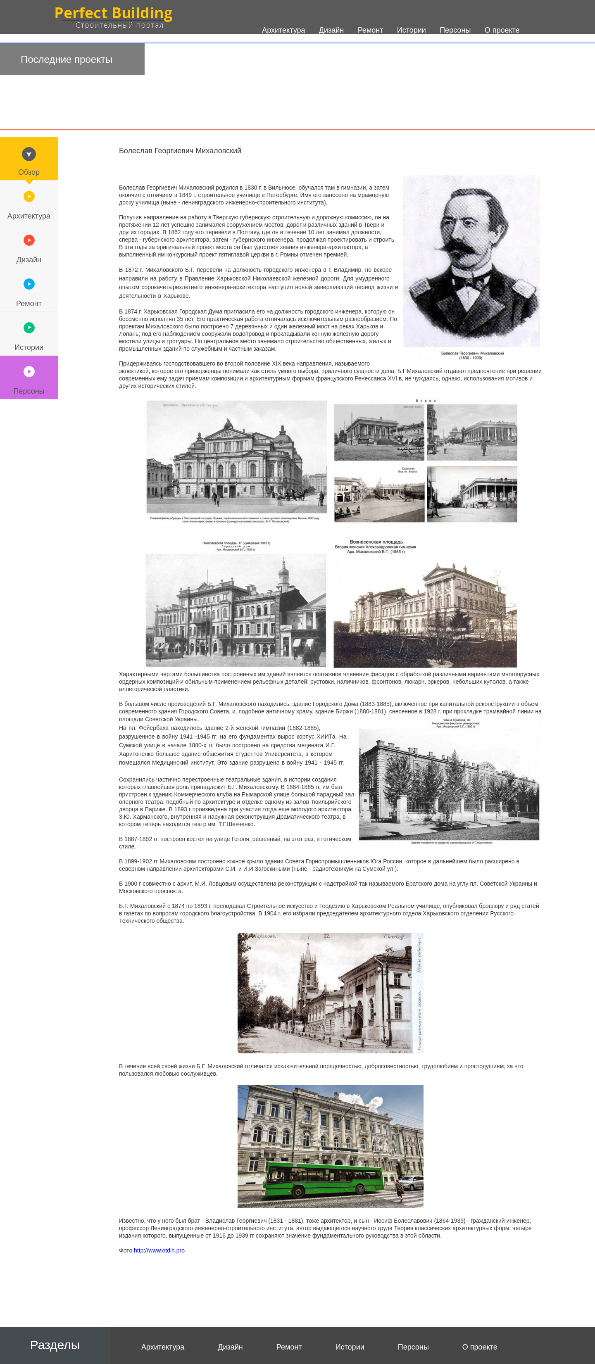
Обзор (29, 172)
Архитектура (28, 216)
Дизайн (29, 260)
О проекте (479, 1347)
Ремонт (29, 303)
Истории (28, 347)
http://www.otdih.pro (159, 1250)
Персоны (28, 391)
